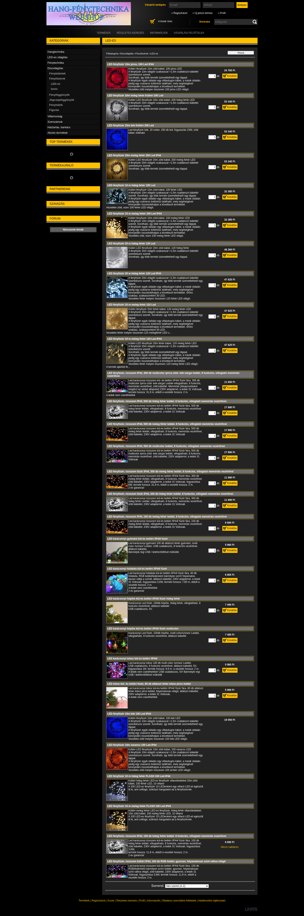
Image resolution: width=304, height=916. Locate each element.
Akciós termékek (58, 132)
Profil (142, 900)
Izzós (54, 88)
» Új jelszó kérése (203, 13)
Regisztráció (99, 900)
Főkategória (112, 53)
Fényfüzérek (142, 53)
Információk (153, 900)
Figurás (54, 110)
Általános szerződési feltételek (179, 900)
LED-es (55, 83)
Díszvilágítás (127, 53)
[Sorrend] (187, 886)
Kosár (111, 900)
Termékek (84, 900)
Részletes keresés (126, 900)
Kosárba (232, 75)
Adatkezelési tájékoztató (211, 900)
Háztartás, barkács (59, 127)
